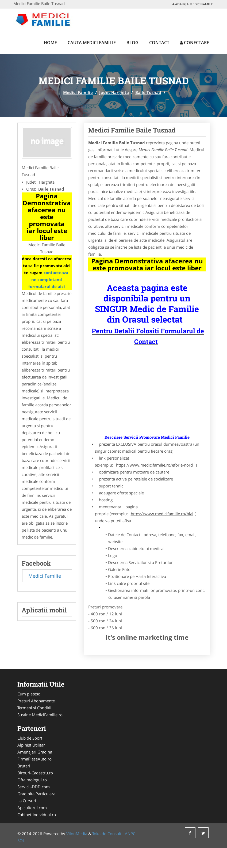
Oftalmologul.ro (32, 779)
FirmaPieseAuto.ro (34, 759)
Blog (132, 43)
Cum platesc (28, 693)
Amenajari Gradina (34, 752)
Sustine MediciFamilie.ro (40, 714)
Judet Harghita (114, 92)
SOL (21, 840)
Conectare (194, 43)
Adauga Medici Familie (192, 4)
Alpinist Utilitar (31, 745)
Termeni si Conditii (34, 707)
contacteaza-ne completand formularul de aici (49, 279)
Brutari (23, 765)
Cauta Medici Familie (92, 43)
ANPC (130, 833)
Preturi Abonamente (36, 700)
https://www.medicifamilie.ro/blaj (162, 513)
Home (50, 43)
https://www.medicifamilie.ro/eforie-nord (154, 465)
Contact (159, 43)
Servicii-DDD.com (33, 786)
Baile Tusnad (148, 92)
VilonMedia (76, 833)
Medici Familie (78, 92)
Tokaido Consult (106, 833)
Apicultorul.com (32, 807)
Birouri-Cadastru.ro (35, 772)
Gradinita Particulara (36, 793)
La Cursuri (26, 800)
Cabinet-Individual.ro (36, 814)
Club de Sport (29, 738)
